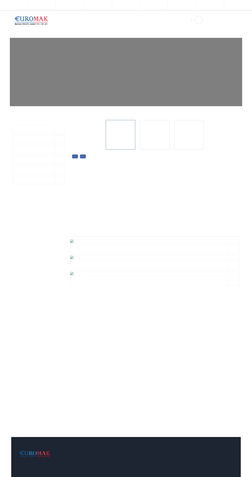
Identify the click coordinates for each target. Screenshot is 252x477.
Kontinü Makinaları (209, 5)
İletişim (129, 20)
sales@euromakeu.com (217, 28)
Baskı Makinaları (126, 5)
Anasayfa (60, 20)
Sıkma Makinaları (238, 5)
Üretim (115, 20)
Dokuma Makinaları (182, 5)
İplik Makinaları (14, 5)
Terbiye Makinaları (98, 5)
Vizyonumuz (84, 466)
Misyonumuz (84, 473)
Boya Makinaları (70, 5)
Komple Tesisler (42, 5)
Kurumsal (78, 20)
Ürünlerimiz (97, 20)
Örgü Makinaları (154, 5)
